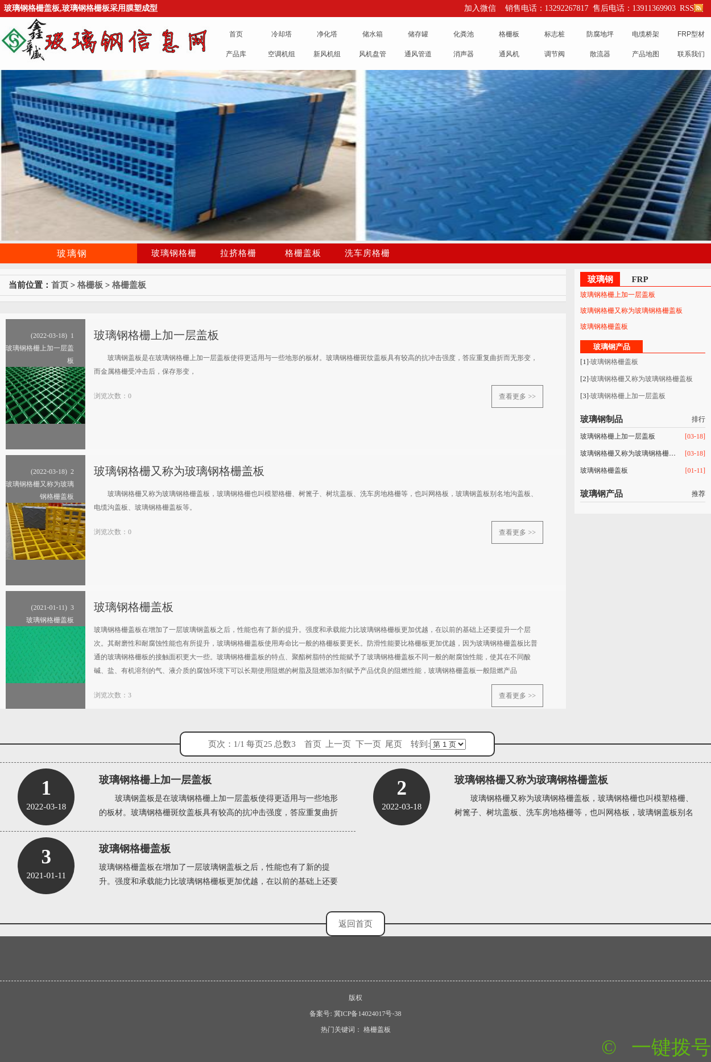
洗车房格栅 (367, 253)
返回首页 (355, 923)
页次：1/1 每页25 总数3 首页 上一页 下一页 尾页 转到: (337, 744)
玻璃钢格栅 (174, 253)
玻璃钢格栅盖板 (604, 326)
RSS (690, 8)
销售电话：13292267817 (547, 8)
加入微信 (480, 8)
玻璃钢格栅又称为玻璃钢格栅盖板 (631, 311)
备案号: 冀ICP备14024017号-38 (355, 1014)
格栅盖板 (303, 253)
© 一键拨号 (656, 1047)
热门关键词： (341, 1030)
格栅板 (90, 285)
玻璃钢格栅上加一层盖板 (617, 295)
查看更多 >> (517, 396)
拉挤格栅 (238, 253)
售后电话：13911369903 (634, 8)
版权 (355, 998)
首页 (59, 285)
